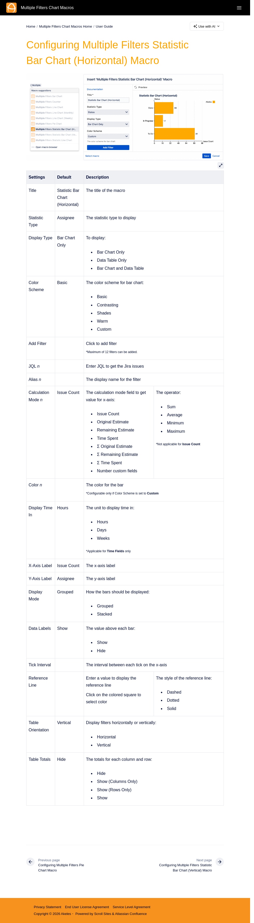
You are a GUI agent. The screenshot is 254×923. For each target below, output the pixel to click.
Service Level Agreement (132, 907)
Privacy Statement (47, 907)
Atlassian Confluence (131, 914)
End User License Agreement (87, 907)
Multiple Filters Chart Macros (47, 7)
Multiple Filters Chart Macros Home (65, 26)
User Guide (104, 26)
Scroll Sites (102, 914)
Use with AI (206, 26)
